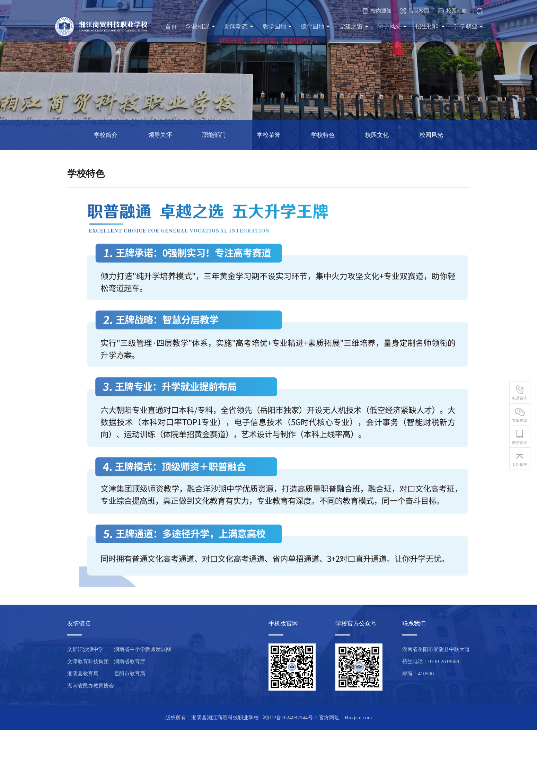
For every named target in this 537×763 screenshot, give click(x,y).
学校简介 (105, 135)
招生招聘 (430, 26)
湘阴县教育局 (82, 673)
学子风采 (392, 26)
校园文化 (377, 135)
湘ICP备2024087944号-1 (290, 717)
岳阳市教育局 (129, 673)
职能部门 (214, 135)
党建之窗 (354, 26)
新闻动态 (239, 26)
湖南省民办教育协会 (90, 686)
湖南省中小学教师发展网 (142, 649)
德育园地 (315, 26)
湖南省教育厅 (129, 661)
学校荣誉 (268, 135)
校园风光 (431, 135)
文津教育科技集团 (88, 661)
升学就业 (468, 26)
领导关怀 (160, 135)
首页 (171, 26)
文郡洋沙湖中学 (85, 649)
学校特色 (323, 135)
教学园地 (277, 26)
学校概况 (200, 26)
